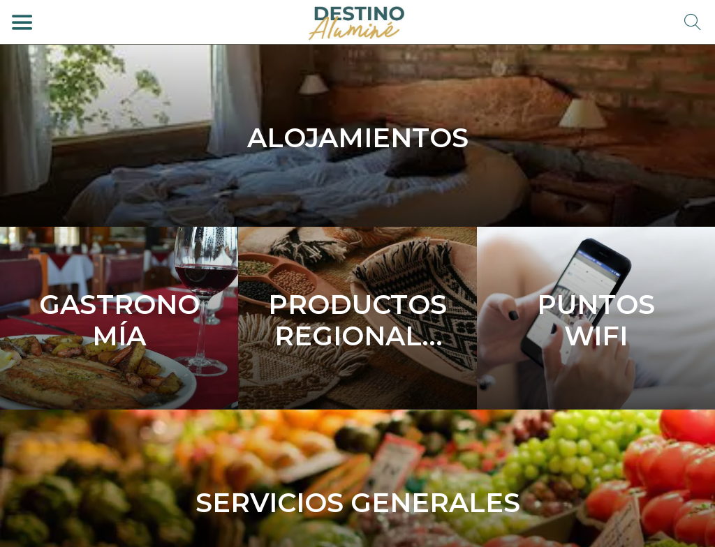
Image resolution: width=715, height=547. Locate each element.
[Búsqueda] (692, 22)
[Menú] (22, 22)
